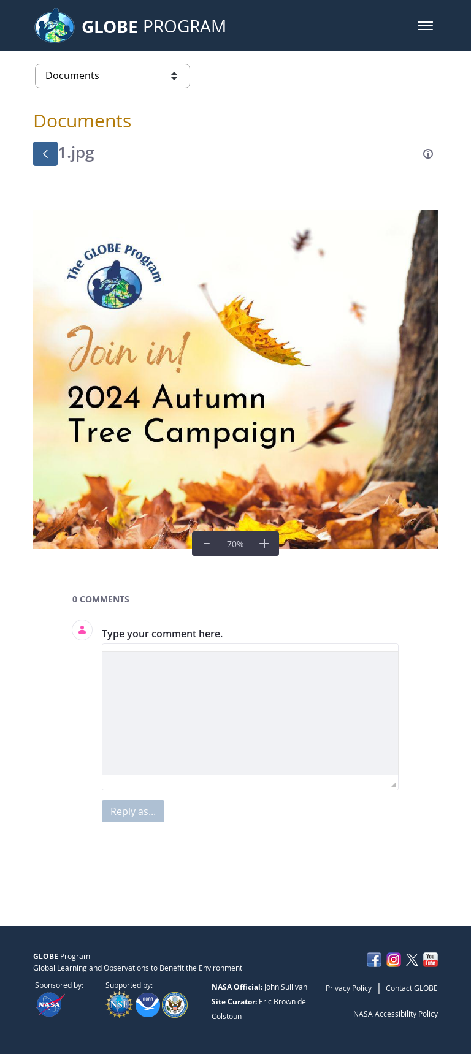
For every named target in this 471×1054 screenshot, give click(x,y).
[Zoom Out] (206, 543)
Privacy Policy (349, 988)
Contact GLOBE (412, 988)
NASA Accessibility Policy (395, 1013)
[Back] (45, 154)
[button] (425, 26)
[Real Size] (235, 543)
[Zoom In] (264, 543)
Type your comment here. (162, 633)
